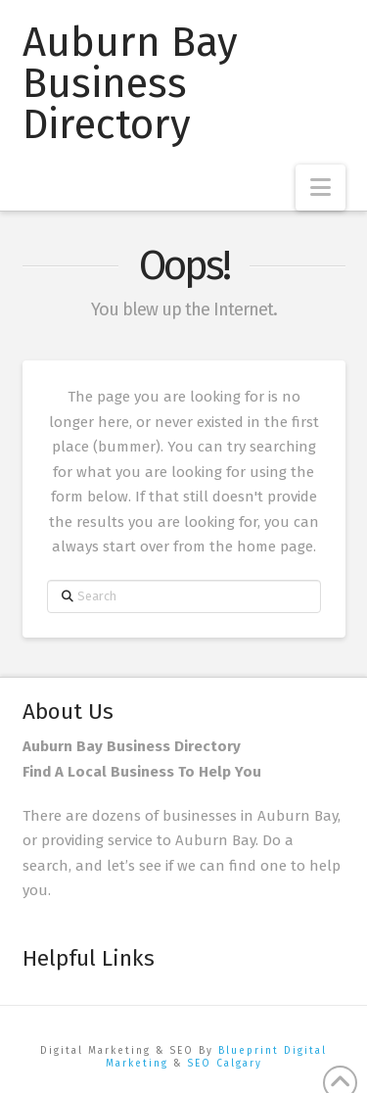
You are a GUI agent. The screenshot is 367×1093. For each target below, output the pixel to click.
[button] (320, 188)
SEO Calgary (224, 1063)
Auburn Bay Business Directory (130, 83)
